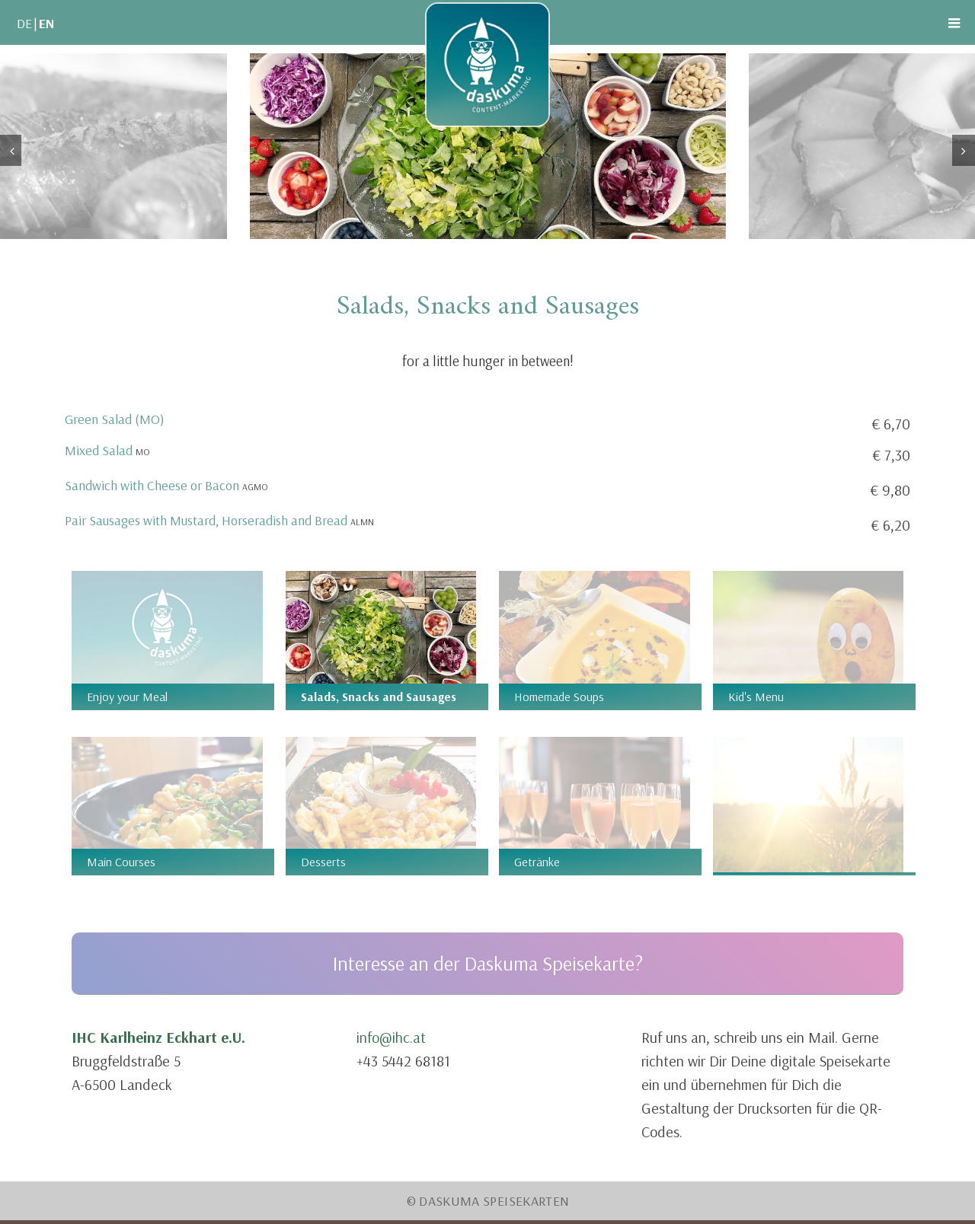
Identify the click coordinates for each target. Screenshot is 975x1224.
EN (46, 23)
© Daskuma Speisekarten (488, 1201)
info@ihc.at (391, 1037)
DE (24, 23)
